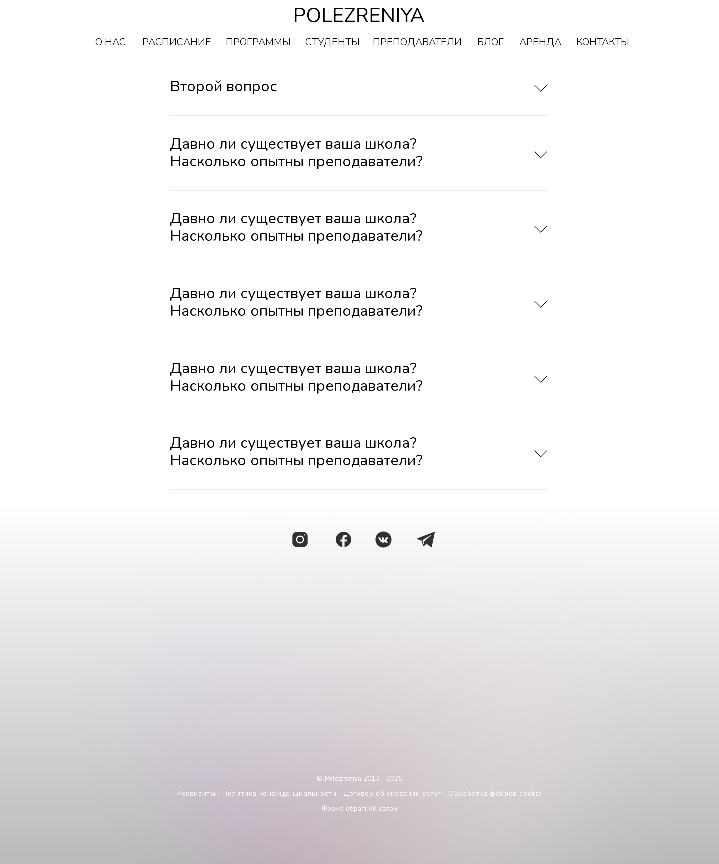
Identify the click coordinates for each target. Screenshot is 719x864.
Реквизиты (196, 793)
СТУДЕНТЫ (332, 42)
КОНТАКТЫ (602, 42)
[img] (426, 539)
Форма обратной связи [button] (359, 808)
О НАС (110, 42)
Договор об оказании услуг (392, 793)
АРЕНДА (540, 42)
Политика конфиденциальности (279, 793)
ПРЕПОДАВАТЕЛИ (417, 42)
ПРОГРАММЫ (258, 42)
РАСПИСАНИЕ (176, 42)
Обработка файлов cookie (495, 793)
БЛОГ (490, 42)
